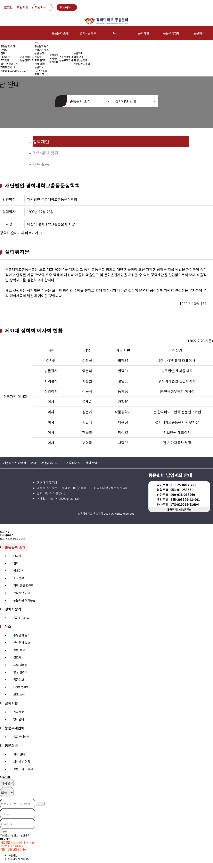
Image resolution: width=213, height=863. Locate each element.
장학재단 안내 (125, 101)
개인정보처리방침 (14, 463)
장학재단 (41, 141)
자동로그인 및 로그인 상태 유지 (15, 835)
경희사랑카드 (88, 33)
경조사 (37, 56)
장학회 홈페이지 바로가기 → (21, 232)
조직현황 (5, 60)
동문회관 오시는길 (24, 600)
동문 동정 (39, 53)
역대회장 (5, 56)
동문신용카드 (27, 60)
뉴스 (115, 33)
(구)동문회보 (21, 687)
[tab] (106, 547)
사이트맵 (91, 463)
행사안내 (53, 62)
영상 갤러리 (40, 63)
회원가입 (22, 7)
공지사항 (143, 33)
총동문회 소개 (59, 33)
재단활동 (41, 164)
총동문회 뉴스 (41, 46)
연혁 (3, 53)
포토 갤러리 (40, 60)
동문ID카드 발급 (82, 63)
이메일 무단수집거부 (44, 463)
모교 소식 (19, 694)
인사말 (4, 49)
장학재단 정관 (45, 153)
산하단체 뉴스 (41, 49)
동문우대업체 (171, 33)
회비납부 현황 (81, 60)
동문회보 (18, 679)
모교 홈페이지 (72, 463)
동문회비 (78, 53)
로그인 (8, 7)
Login (3, 831)
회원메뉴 (40, 7)
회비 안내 (78, 56)
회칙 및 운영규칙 (9, 63)
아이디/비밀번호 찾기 (19, 859)
